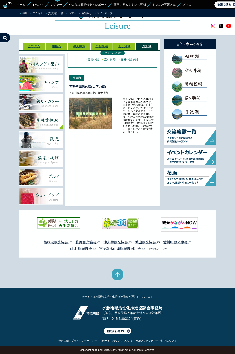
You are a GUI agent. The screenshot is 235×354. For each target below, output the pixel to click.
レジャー (56, 4)
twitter (220, 26)
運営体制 (63, 340)
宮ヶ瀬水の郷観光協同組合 (121, 249)
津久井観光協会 (117, 242)
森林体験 (110, 59)
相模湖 (56, 46)
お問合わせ (115, 331)
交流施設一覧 (56, 13)
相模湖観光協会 (58, 242)
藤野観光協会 (87, 242)
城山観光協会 (147, 242)
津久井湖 (79, 46)
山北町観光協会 (81, 249)
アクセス (38, 13)
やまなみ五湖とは (164, 4)
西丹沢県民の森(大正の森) (87, 87)
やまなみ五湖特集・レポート (88, 4)
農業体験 (93, 59)
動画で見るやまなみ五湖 (129, 4)
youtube (228, 26)
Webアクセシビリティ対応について (156, 340)
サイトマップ (104, 13)
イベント (38, 4)
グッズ (186, 4)
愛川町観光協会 (177, 242)
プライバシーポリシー (84, 340)
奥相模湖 (101, 46)
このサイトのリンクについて (116, 340)
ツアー (72, 13)
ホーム (21, 4)
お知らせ (87, 13)
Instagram (213, 26)
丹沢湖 (146, 46)
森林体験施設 (129, 59)
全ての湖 (34, 46)
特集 (25, 13)
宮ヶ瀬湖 (124, 46)
